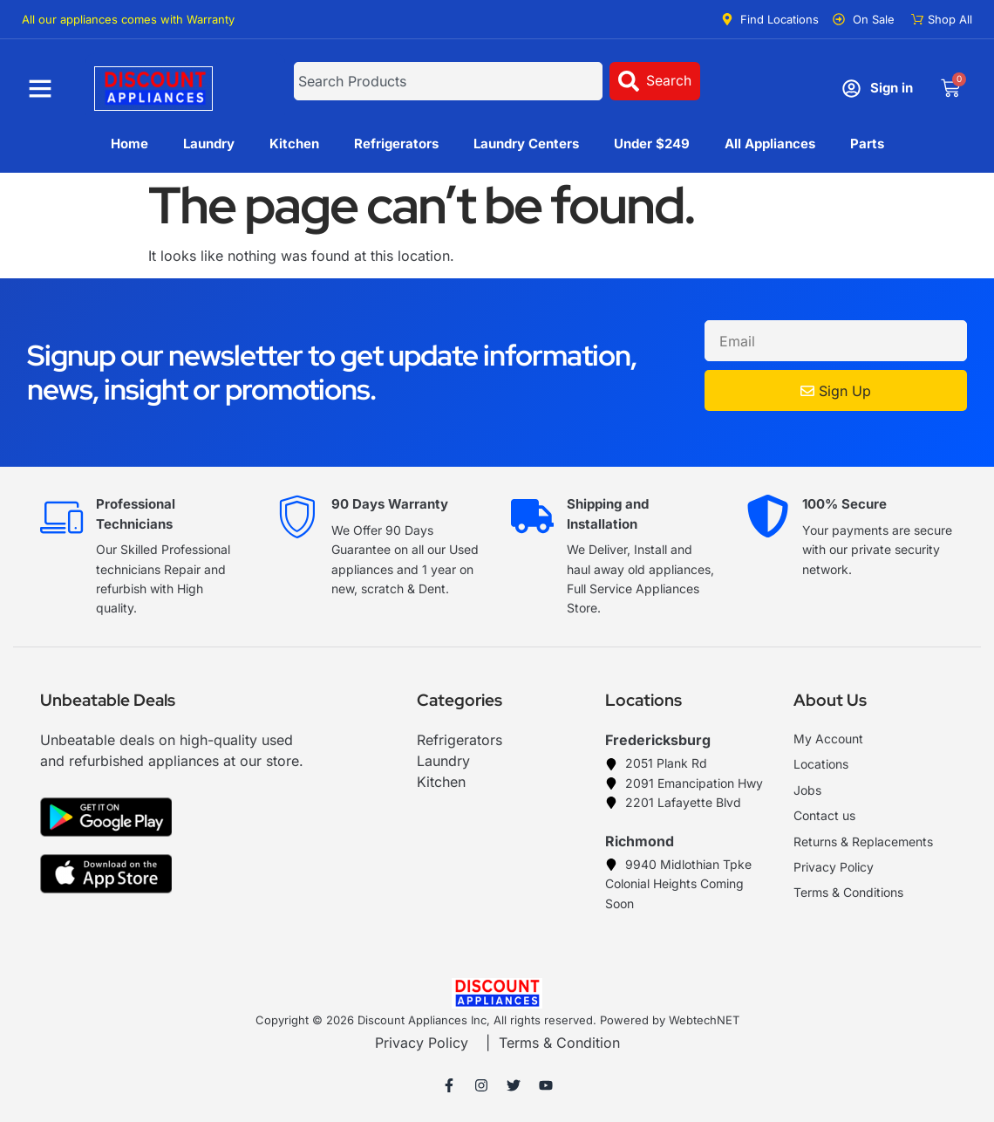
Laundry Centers (526, 143)
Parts (867, 143)
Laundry (209, 143)
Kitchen (294, 143)
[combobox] (448, 81)
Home (129, 143)
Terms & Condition (559, 1042)
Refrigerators (396, 143)
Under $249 (652, 143)
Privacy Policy (421, 1042)
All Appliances (770, 143)
